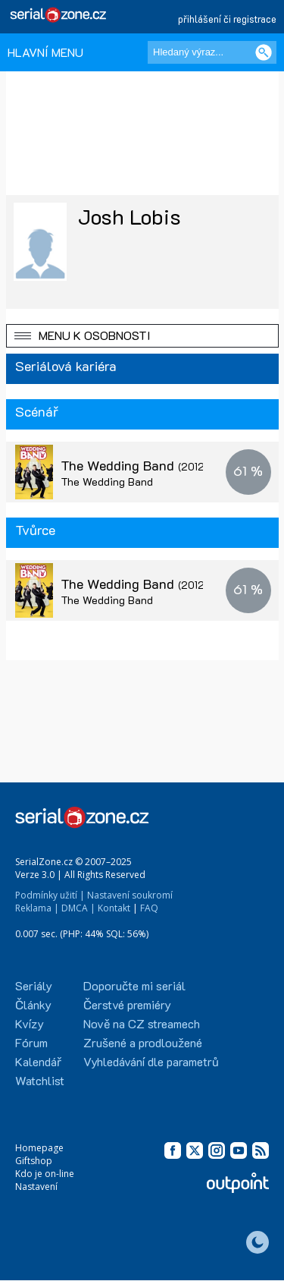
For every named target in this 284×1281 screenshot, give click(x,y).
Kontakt (114, 908)
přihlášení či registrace (227, 18)
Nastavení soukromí (130, 895)
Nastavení (36, 1186)
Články (33, 1004)
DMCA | (78, 908)
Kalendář (38, 1061)
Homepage (39, 1147)
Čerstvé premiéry (127, 1004)
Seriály (33, 985)
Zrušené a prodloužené (142, 1042)
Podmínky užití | (50, 895)
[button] (142, 336)
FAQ (149, 908)
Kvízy (29, 1023)
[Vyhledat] (263, 52)
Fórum (31, 1042)
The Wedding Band (148, 465)
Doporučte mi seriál (134, 985)
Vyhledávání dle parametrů (151, 1061)
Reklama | (37, 908)
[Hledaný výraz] (212, 52)
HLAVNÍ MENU (45, 52)
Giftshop (33, 1160)
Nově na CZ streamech (141, 1023)
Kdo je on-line (44, 1173)
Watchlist (39, 1080)
